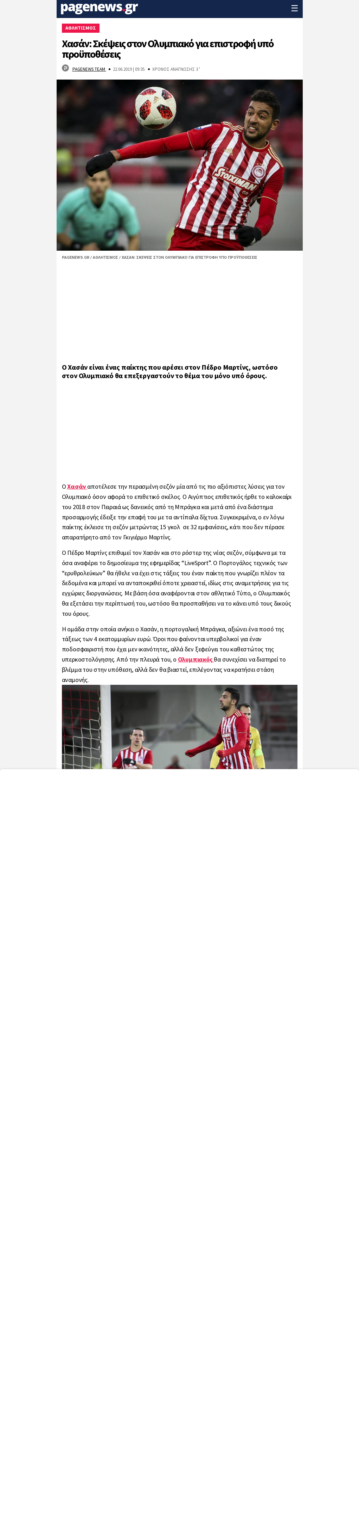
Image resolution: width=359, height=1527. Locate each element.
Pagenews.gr (75, 257)
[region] (179, 314)
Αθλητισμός (105, 257)
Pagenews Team (89, 69)
